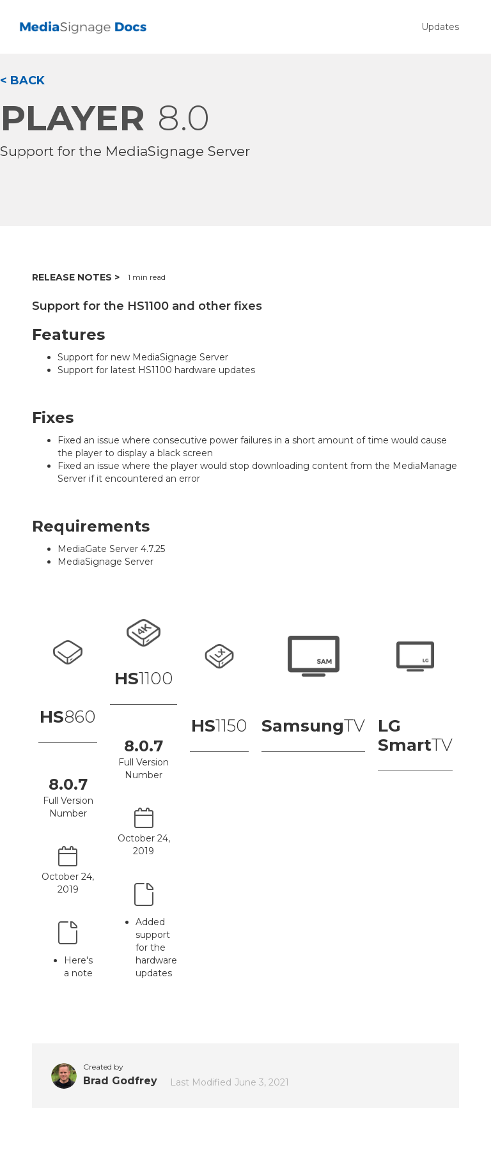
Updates (440, 27)
